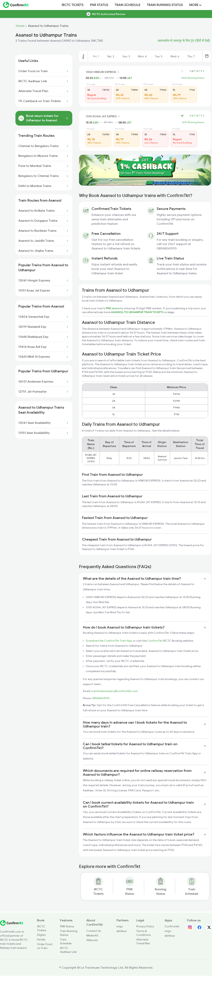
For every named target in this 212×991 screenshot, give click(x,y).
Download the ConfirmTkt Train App (109, 640)
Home (20, 26)
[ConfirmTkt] (11, 924)
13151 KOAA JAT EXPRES (103, 116)
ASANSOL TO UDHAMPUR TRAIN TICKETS (137, 312)
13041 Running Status (192, 78)
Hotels (41, 939)
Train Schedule (127, 5)
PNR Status (99, 5)
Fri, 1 (96, 56)
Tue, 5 (158, 56)
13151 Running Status (193, 122)
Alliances (92, 940)
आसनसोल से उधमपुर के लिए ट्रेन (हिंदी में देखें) (183, 40)
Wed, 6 (174, 56)
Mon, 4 (142, 56)
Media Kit (92, 935)
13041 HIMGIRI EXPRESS (103, 72)
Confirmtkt (172, 926)
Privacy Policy (145, 926)
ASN (96, 77)
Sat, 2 (110, 56)
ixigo (119, 926)
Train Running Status (165, 5)
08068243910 (100, 698)
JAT (129, 77)
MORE (195, 5)
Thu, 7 (191, 56)
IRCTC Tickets (72, 5)
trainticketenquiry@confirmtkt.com (114, 691)
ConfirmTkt (154, 640)
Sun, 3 (126, 56)
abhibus (121, 931)
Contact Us (93, 930)
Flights (41, 934)
